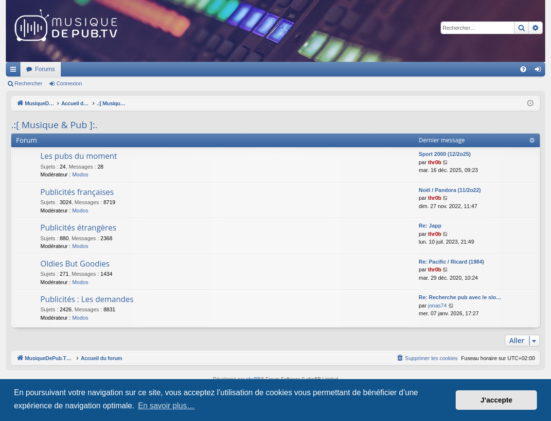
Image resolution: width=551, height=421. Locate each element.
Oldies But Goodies (74, 263)
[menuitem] (523, 69)
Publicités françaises (77, 192)
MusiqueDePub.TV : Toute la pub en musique (84, 69)
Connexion (69, 83)
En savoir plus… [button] (166, 406)
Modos (80, 174)
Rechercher (28, 83)
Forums (174, 69)
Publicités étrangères (78, 227)
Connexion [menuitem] (540, 71)
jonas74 (437, 305)
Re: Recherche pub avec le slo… (460, 297)
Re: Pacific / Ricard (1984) (451, 262)
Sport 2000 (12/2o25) (445, 154)
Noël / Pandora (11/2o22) (450, 190)
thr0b (435, 162)
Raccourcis (15, 71)
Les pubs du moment (78, 156)
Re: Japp (430, 226)
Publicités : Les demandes (87, 299)
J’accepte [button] (496, 400)
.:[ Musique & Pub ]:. (54, 124)
